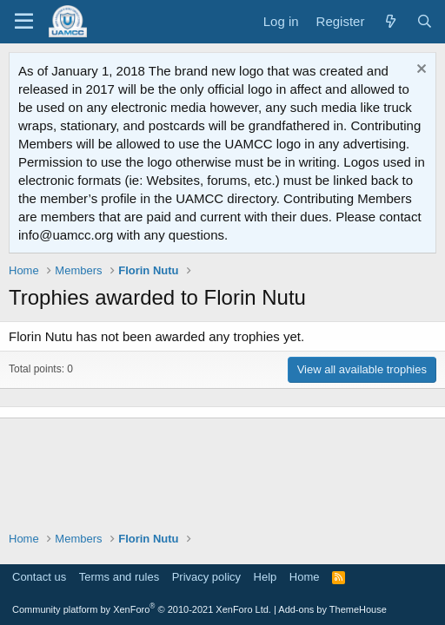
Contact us (39, 576)
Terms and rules (119, 576)
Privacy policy (206, 576)
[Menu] (23, 21)
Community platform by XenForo (141, 609)
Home (304, 576)
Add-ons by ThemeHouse (332, 609)
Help (265, 576)
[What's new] (390, 21)
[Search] (425, 21)
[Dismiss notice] (419, 71)
